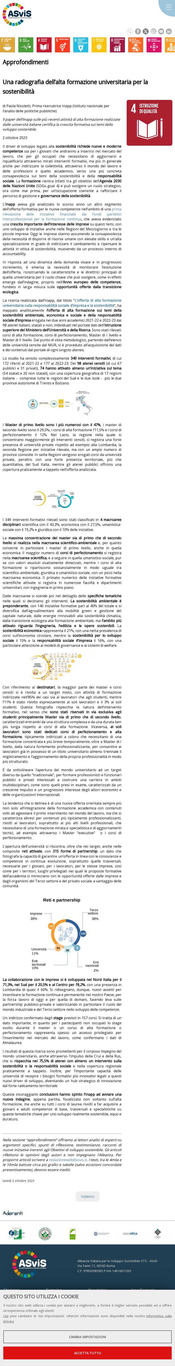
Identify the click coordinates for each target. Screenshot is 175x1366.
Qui (5, 1316)
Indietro (87, 1196)
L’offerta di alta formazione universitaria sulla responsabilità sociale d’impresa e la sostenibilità (62, 303)
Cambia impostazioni (87, 1337)
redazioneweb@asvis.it (68, 1159)
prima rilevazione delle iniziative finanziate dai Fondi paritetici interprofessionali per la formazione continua (62, 214)
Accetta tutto (87, 1353)
